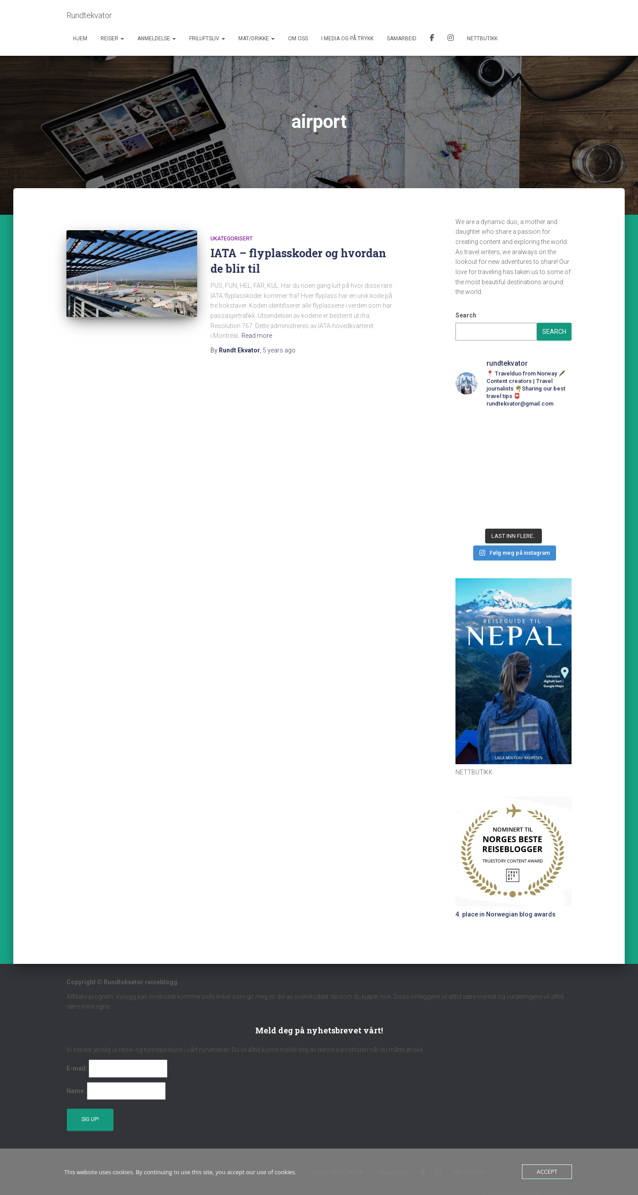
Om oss (298, 38)
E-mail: (76, 1068)
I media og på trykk (347, 38)
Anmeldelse (156, 38)
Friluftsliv (207, 38)
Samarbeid (401, 38)
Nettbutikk (482, 38)
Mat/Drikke (256, 38)
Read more (256, 335)
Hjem (80, 38)
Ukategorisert (231, 239)
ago (279, 350)
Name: (76, 1090)
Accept (547, 1172)
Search (465, 315)
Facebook (432, 39)
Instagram (450, 39)
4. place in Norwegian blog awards (505, 914)
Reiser (112, 38)
